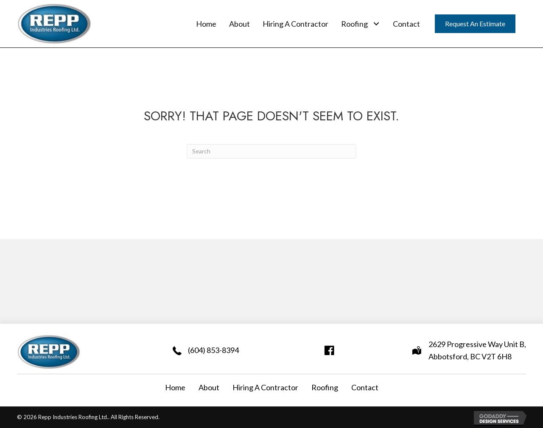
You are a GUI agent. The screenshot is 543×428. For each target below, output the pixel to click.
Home (175, 387)
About (209, 387)
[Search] (271, 151)
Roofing (324, 387)
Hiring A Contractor (265, 387)
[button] (376, 23)
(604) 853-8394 (213, 350)
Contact (364, 387)
